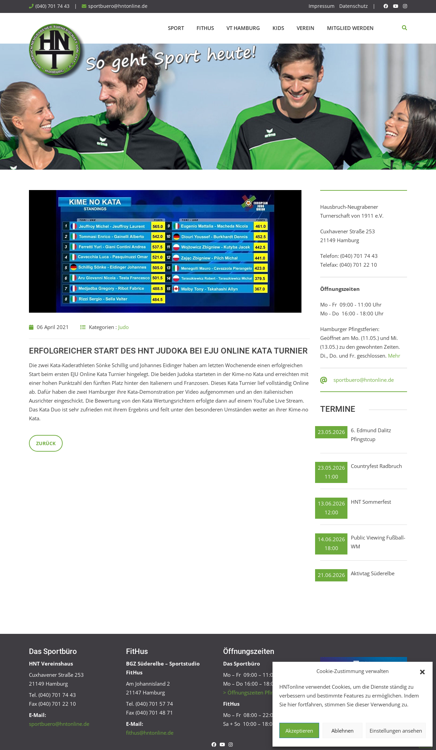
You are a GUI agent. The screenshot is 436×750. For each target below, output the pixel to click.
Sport (176, 28)
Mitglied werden (350, 28)
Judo (123, 327)
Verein (305, 28)
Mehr (394, 355)
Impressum (321, 6)
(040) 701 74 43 (52, 6)
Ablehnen (342, 730)
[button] (422, 671)
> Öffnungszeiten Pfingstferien (258, 692)
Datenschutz (353, 6)
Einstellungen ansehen (396, 730)
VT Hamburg (243, 28)
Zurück (46, 443)
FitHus (205, 28)
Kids (278, 28)
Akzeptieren (299, 730)
